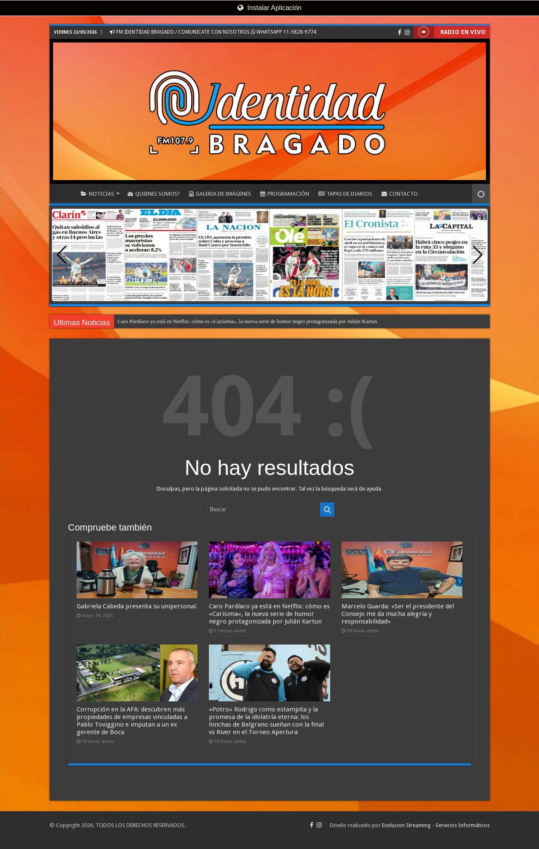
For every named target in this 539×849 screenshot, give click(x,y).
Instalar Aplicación (269, 7)
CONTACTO (400, 194)
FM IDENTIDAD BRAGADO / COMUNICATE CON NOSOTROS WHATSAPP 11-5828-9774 (213, 32)
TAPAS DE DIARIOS (345, 194)
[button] (477, 255)
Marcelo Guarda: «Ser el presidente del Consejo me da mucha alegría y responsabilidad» (398, 613)
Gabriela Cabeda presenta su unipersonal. (137, 606)
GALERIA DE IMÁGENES (220, 194)
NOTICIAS (97, 194)
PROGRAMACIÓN (284, 194)
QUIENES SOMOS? (154, 194)
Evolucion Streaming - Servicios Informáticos (436, 825)
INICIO (65, 193)
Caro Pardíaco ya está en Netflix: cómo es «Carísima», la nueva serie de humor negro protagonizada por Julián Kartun (247, 321)
